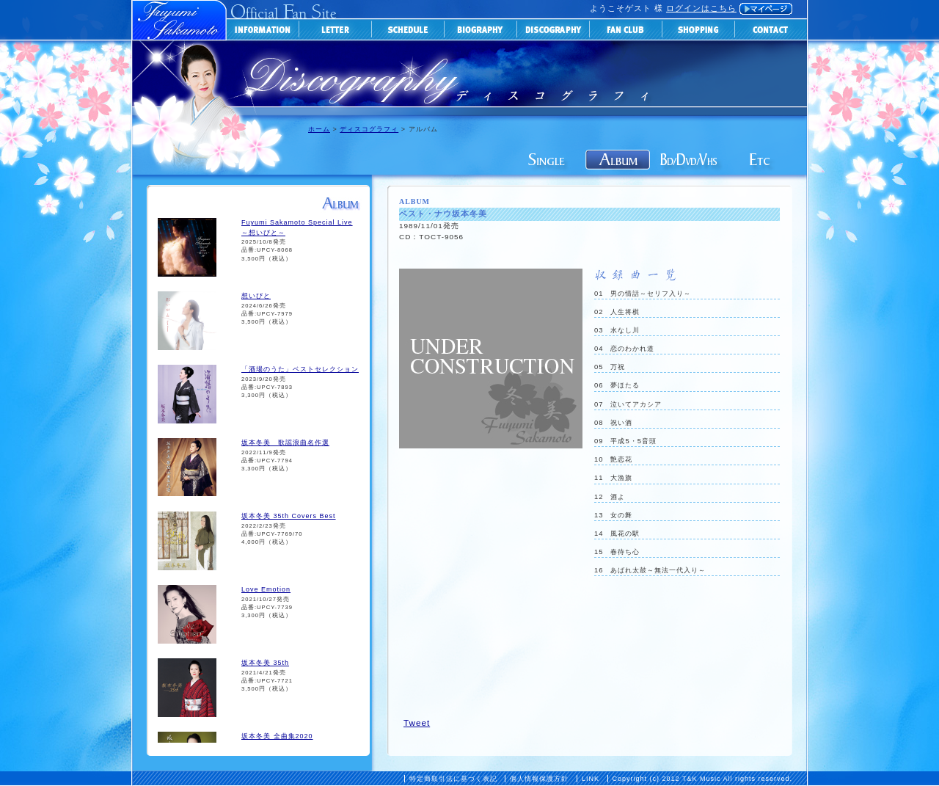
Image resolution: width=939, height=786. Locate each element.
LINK (590, 778)
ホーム (319, 129)
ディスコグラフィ (369, 129)
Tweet (416, 722)
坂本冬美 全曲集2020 (277, 736)
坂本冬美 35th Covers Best (288, 516)
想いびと (256, 295)
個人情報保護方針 (539, 778)
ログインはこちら (701, 8)
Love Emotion (266, 589)
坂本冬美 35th (265, 662)
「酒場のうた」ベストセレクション (300, 369)
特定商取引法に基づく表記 (453, 778)
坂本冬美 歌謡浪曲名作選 (285, 442)
